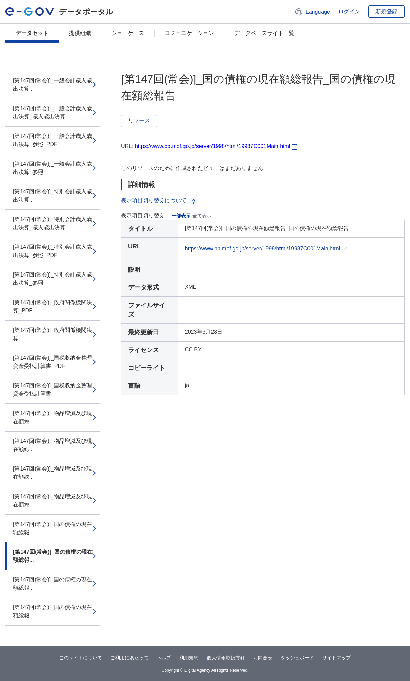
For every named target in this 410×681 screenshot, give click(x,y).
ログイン (349, 11)
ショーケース (127, 33)
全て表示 (201, 215)
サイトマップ (336, 657)
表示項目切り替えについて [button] (159, 200)
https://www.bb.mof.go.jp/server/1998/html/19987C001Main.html (212, 146)
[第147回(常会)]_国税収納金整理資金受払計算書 (52, 390)
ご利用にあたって (129, 657)
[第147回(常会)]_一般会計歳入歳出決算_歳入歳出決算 (52, 112)
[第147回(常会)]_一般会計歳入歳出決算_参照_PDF (52, 140)
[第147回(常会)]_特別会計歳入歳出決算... (52, 196)
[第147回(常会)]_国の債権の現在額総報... (52, 528)
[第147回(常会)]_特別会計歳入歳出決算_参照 (52, 279)
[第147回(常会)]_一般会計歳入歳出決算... (52, 85)
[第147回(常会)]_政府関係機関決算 (52, 334)
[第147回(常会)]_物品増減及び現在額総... (52, 417)
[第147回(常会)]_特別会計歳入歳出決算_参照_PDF (52, 251)
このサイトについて (80, 657)
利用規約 (189, 657)
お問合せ (262, 657)
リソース (139, 121)
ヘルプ (164, 657)
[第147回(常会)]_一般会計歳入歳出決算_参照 (52, 168)
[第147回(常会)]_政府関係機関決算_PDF (52, 306)
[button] (312, 11)
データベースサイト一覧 (264, 33)
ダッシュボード (297, 657)
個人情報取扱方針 (226, 657)
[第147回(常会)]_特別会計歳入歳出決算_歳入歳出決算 (52, 223)
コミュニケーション (189, 33)
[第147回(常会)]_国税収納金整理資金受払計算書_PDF (52, 362)
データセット (32, 33)
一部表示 (181, 215)
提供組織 (80, 33)
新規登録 (386, 11)
